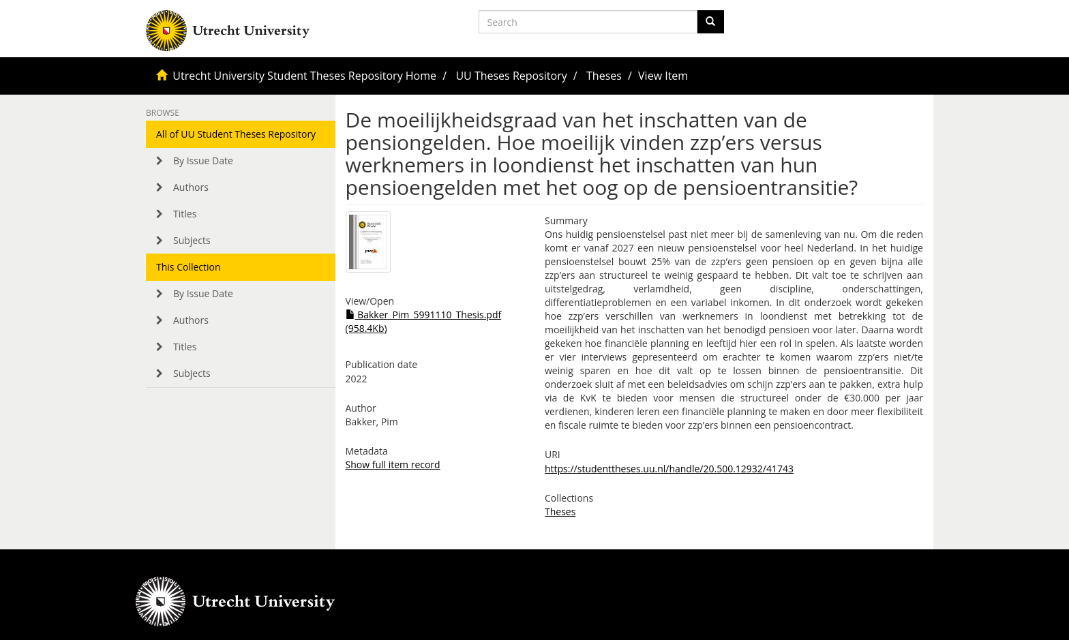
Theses (604, 75)
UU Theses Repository (511, 75)
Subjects (192, 240)
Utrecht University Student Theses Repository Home (304, 75)
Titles (184, 213)
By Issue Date (203, 160)
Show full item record (393, 464)
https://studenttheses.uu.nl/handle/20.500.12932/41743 (669, 468)
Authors (191, 187)
